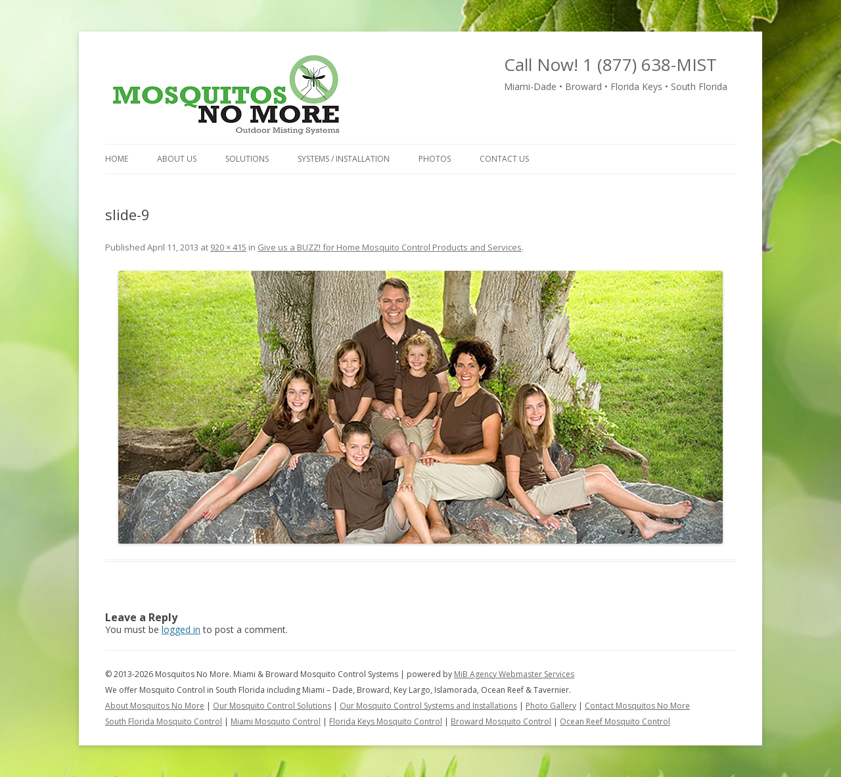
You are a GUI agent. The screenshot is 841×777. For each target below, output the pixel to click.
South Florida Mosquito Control (163, 721)
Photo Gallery (551, 705)
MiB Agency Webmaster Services (514, 674)
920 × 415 (228, 247)
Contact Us (504, 158)
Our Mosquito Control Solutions (272, 705)
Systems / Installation (344, 158)
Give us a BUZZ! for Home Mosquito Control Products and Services (390, 247)
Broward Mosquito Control (501, 721)
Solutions (247, 158)
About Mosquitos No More (154, 705)
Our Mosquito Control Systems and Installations (428, 705)
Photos (435, 158)
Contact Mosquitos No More (637, 705)
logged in (181, 629)
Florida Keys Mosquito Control (385, 721)
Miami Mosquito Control (276, 721)
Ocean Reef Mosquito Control (615, 721)
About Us (176, 158)
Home (116, 158)
